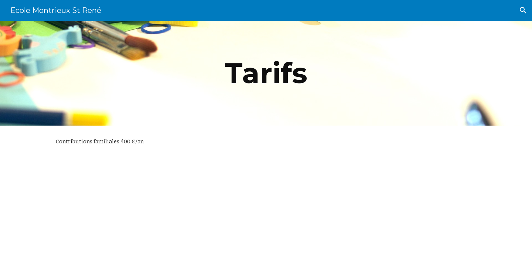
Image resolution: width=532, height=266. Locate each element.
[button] (523, 10)
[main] (266, 73)
